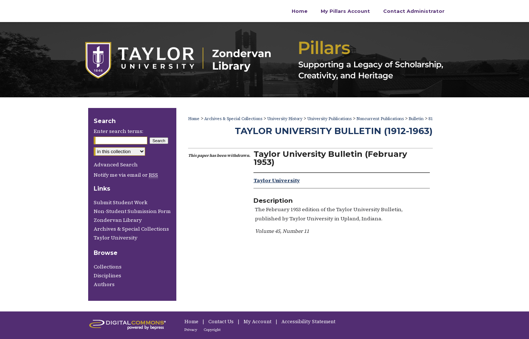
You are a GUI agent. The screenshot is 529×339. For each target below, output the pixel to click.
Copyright (212, 329)
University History (284, 119)
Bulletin (416, 119)
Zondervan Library (118, 220)
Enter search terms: (118, 131)
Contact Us (221, 321)
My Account (258, 321)
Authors (104, 284)
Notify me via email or (126, 174)
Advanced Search (116, 164)
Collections (108, 266)
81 (430, 119)
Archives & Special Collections (233, 119)
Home (193, 119)
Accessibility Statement (308, 321)
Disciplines (107, 275)
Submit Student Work (120, 202)
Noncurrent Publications (380, 119)
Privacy (191, 329)
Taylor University (115, 237)
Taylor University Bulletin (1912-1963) (334, 131)
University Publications (329, 119)
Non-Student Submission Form (132, 211)
